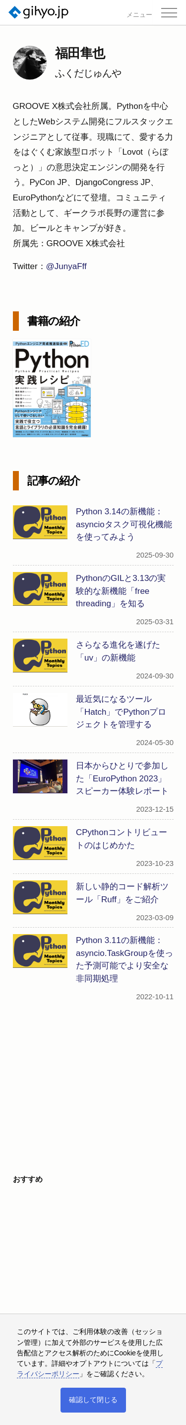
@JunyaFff (66, 266)
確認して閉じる (93, 1400)
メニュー (139, 15)
